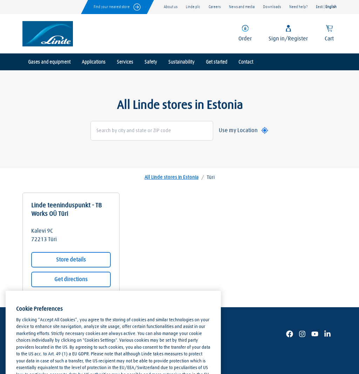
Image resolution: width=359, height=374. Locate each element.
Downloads (272, 7)
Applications (94, 62)
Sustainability (181, 62)
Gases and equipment (49, 62)
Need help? (298, 7)
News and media (242, 7)
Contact (245, 62)
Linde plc (193, 7)
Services (125, 62)
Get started (216, 62)
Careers (215, 7)
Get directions (71, 279)
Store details (71, 260)
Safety (150, 62)
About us (170, 7)
